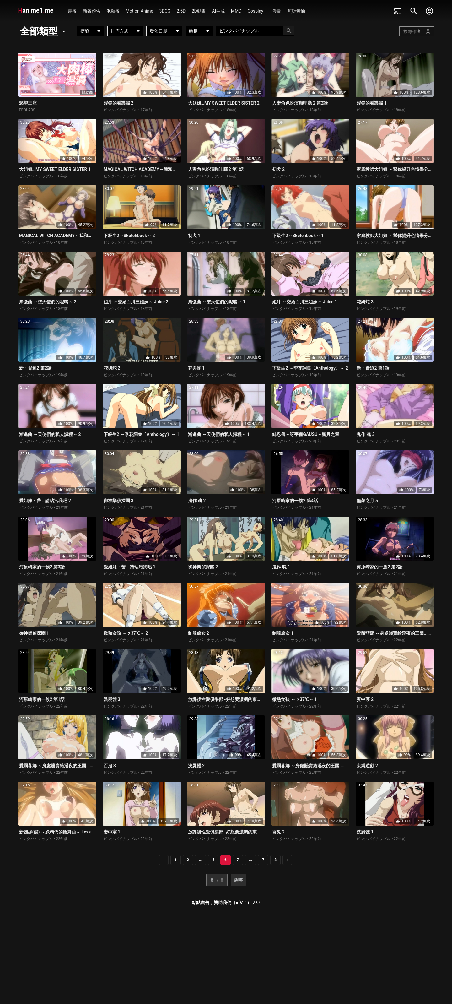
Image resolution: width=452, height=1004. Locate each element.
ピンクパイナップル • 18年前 (212, 110)
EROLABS (27, 110)
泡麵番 (113, 11)
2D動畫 (199, 11)
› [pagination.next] (287, 860)
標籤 (91, 31)
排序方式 (126, 31)
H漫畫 (275, 11)
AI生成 (218, 11)
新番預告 (91, 11)
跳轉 (238, 879)
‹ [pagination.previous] (163, 860)
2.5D (181, 11)
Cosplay (255, 11)
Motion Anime (139, 11)
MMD (236, 11)
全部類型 (43, 31)
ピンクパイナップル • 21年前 (43, 507)
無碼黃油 (296, 11)
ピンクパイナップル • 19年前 (296, 309)
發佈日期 (165, 31)
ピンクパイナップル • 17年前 (128, 110)
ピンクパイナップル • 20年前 (296, 441)
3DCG (164, 11)
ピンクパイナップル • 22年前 (381, 640)
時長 (200, 31)
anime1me (36, 10)
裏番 (72, 11)
